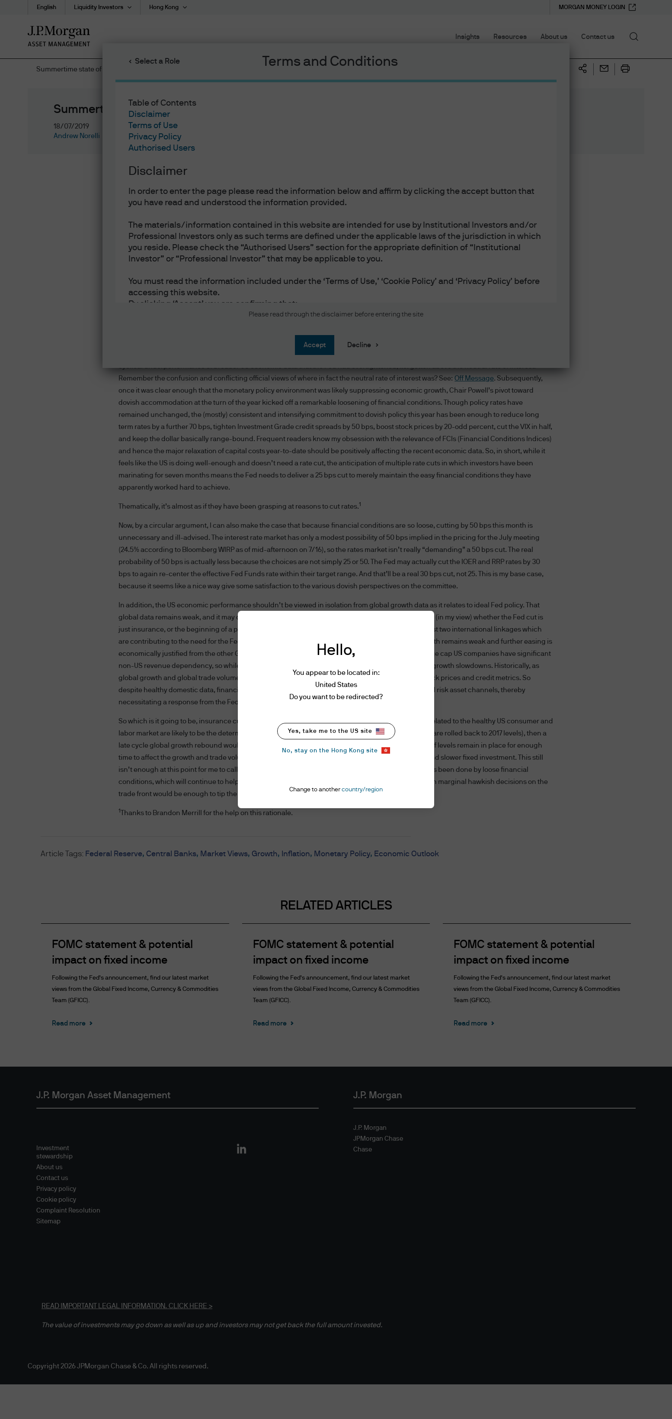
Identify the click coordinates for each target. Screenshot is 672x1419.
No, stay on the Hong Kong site (336, 750)
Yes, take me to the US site (336, 731)
